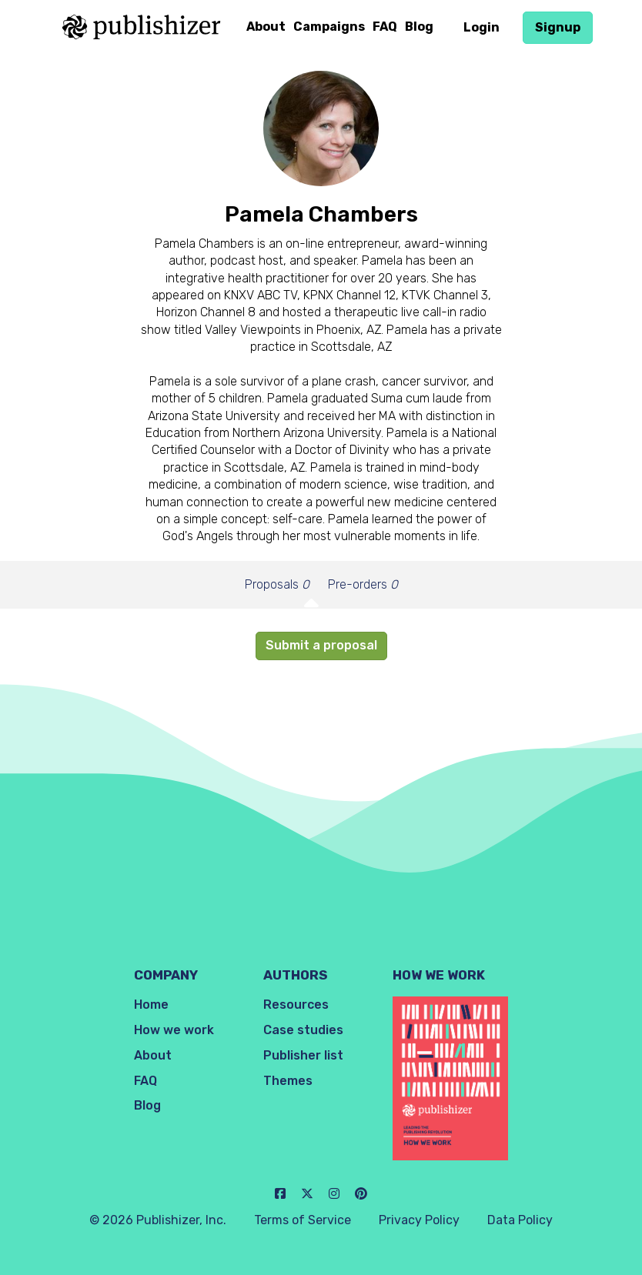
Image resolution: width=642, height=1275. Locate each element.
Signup (557, 27)
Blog (419, 26)
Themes (288, 1080)
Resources (296, 1004)
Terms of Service (302, 1220)
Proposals (277, 584)
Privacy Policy (419, 1220)
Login (481, 27)
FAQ (385, 26)
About (266, 26)
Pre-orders (363, 584)
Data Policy (520, 1220)
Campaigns (329, 26)
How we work (174, 1030)
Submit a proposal (321, 645)
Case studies (303, 1030)
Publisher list (303, 1055)
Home (151, 1004)
